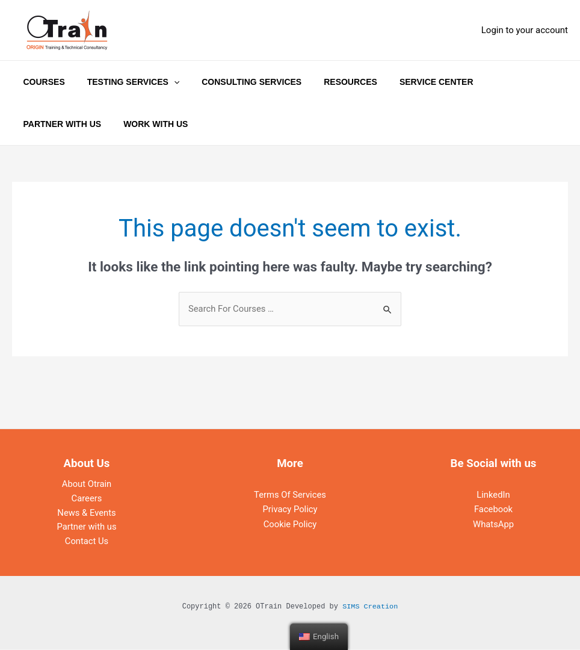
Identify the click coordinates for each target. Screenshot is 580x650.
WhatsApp (493, 523)
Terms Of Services (290, 494)
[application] (165, 82)
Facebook (493, 509)
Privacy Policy (290, 509)
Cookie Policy (290, 523)
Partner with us (87, 528)
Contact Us (86, 542)
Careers (86, 499)
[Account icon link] (524, 30)
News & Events (87, 514)
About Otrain (86, 485)
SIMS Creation (370, 608)
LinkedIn (493, 494)
